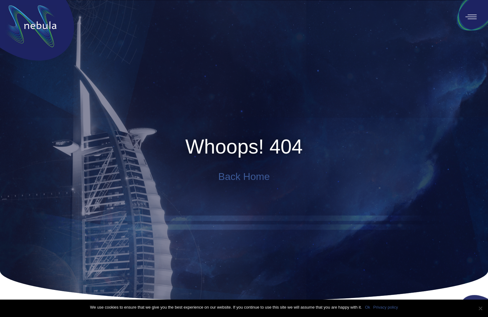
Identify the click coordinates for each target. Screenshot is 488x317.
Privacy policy (385, 307)
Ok (367, 307)
